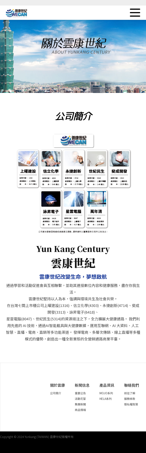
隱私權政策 (131, 404)
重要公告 (80, 393)
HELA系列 (105, 399)
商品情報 (80, 410)
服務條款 (129, 399)
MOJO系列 (106, 393)
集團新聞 (80, 404)
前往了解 (129, 393)
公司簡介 (55, 393)
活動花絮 (80, 399)
